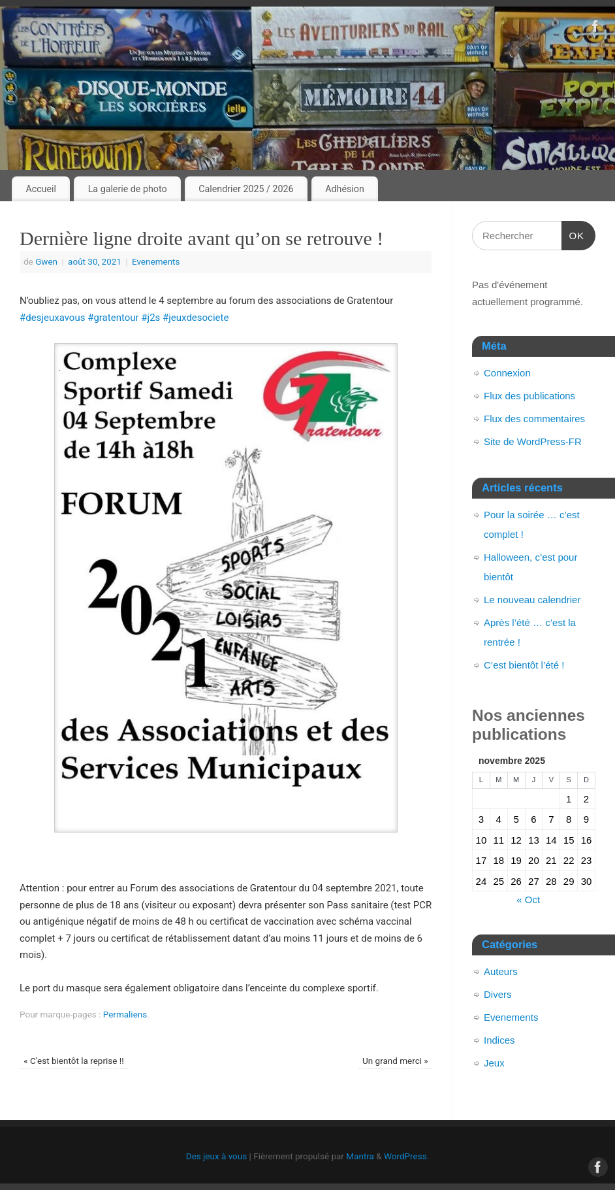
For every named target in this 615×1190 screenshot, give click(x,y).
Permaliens (125, 1014)
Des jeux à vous (216, 1156)
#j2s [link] (150, 317)
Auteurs (501, 971)
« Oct (528, 899)
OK (573, 234)
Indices (499, 1040)
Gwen (46, 261)
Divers (498, 994)
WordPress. (406, 1156)
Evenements (156, 261)
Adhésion (344, 189)
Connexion (507, 372)
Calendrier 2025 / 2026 (245, 189)
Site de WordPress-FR (533, 441)
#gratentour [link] (112, 317)
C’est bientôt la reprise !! (73, 1060)
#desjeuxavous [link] (52, 317)
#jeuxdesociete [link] (196, 317)
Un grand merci (395, 1060)
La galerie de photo (127, 189)
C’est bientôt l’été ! (524, 664)
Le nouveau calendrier (532, 599)
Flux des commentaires (534, 418)
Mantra (360, 1156)
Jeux (494, 1062)
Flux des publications (529, 395)
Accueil (40, 189)
